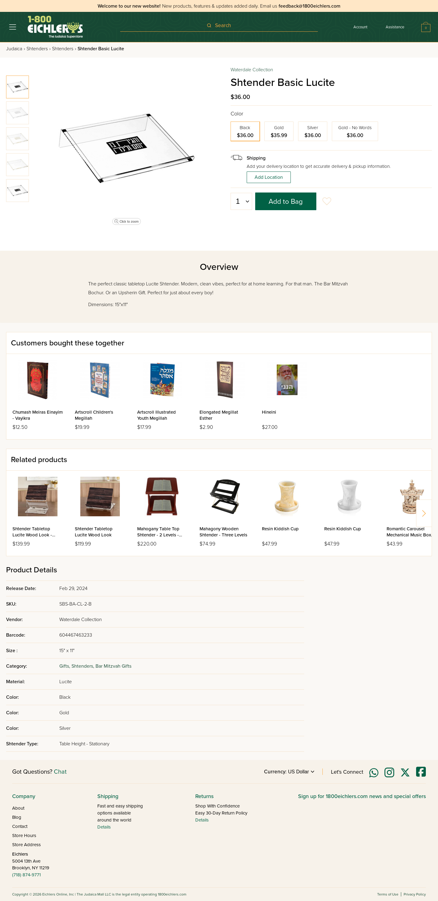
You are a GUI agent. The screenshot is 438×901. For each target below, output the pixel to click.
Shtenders (38, 49)
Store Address (26, 844)
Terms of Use (387, 894)
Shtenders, (83, 666)
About (18, 808)
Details (104, 827)
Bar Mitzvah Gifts (113, 666)
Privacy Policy (415, 894)
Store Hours (24, 835)
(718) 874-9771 (26, 875)
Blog (16, 817)
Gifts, (65, 666)
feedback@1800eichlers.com (309, 6)
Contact (19, 826)
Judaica (15, 49)
